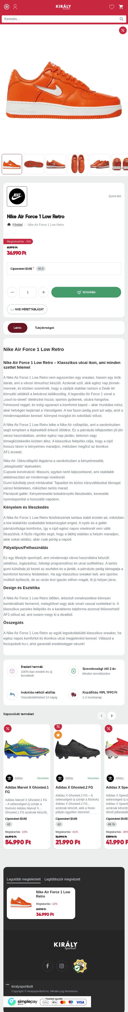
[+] (43, 292)
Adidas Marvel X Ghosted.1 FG (27, 790)
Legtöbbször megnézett (62, 879)
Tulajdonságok (44, 328)
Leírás (17, 328)
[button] (86, 292)
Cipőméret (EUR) (21, 269)
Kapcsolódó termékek (18, 714)
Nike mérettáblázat (29, 309)
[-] (12, 292)
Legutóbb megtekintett (24, 879)
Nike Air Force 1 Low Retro (53, 894)
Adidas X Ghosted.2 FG (74, 787)
